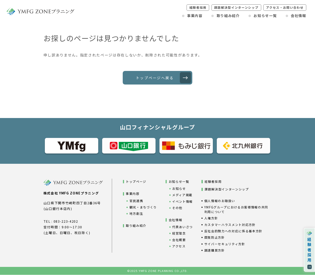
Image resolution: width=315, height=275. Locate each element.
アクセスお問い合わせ (284, 7)
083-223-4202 (66, 221)
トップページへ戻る (155, 77)
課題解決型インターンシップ (236, 7)
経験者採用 (197, 7)
